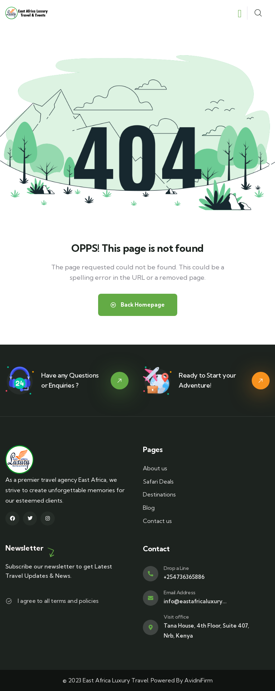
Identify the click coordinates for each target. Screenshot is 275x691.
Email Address (180, 592)
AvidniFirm (198, 680)
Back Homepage (138, 304)
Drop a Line (176, 568)
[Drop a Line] (150, 573)
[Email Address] (150, 598)
